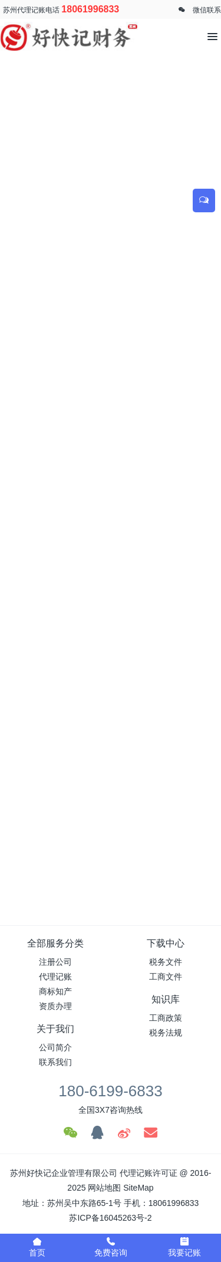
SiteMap (138, 1187)
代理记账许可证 (148, 1173)
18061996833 (90, 9)
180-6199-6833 (110, 1091)
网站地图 (104, 1187)
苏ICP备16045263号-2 (110, 1217)
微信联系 (207, 10)
